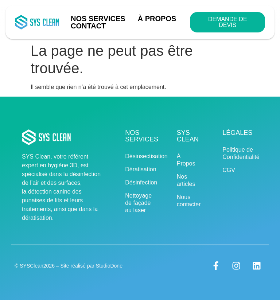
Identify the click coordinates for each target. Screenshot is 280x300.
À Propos (157, 18)
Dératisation (140, 169)
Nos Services (100, 18)
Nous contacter (189, 200)
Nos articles (186, 180)
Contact (88, 26)
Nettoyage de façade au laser (138, 202)
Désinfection (140, 182)
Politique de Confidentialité (237, 153)
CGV (228, 170)
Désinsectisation (140, 156)
